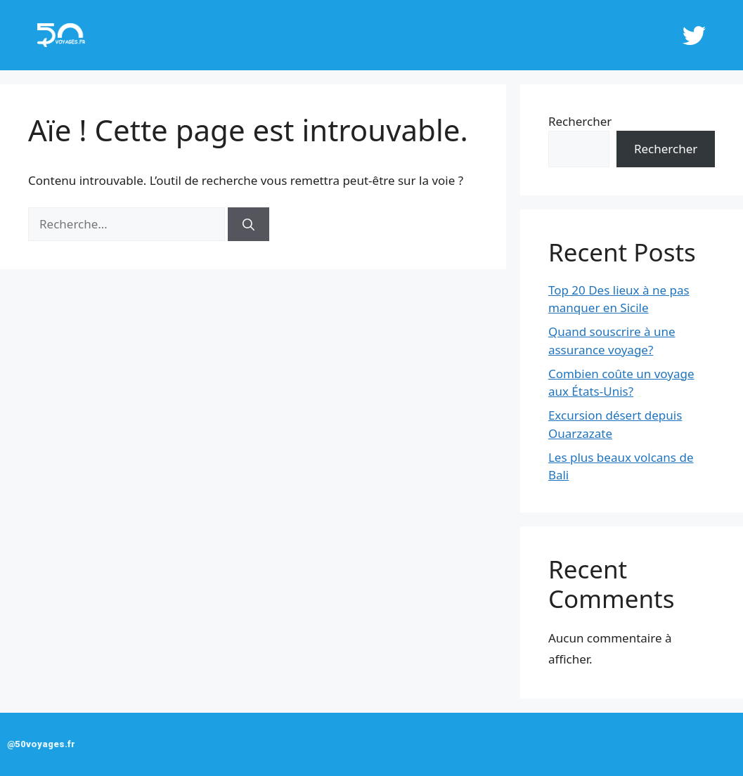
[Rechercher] (248, 224)
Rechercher (580, 121)
